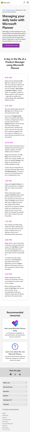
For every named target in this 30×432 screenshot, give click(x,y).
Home (3, 10)
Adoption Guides (10, 10)
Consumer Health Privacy (7, 423)
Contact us (4, 417)
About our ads (5, 427)
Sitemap (4, 413)
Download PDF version (12, 45)
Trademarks (4, 425)
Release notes (5, 415)
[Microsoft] (6, 2)
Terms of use (5, 421)
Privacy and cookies (6, 419)
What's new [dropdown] (6, 383)
